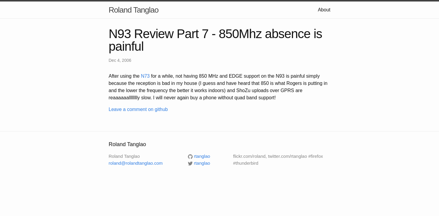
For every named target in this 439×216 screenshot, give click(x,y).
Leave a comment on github (138, 109)
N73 (145, 76)
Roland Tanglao (134, 9)
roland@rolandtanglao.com (136, 163)
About (324, 9)
